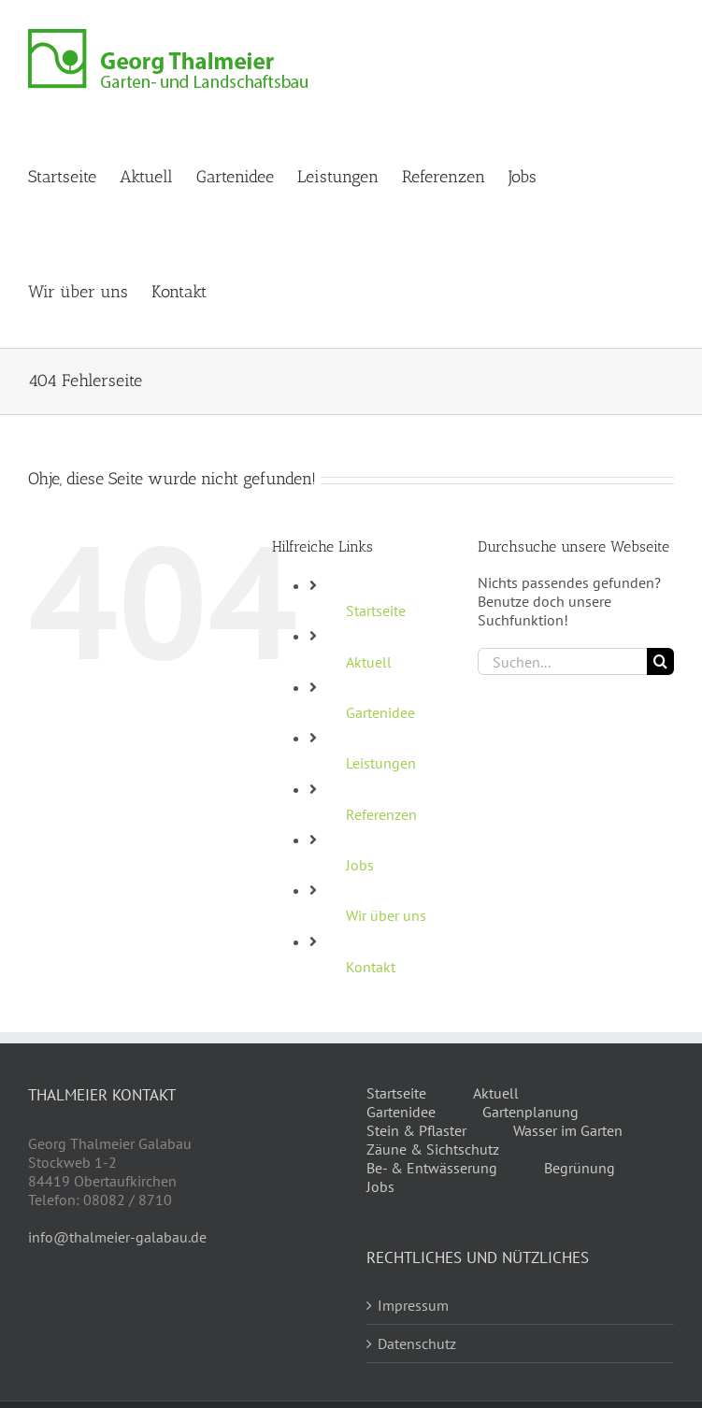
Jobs (360, 864)
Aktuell (369, 662)
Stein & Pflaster (416, 1130)
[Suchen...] (562, 661)
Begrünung (579, 1167)
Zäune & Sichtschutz (432, 1149)
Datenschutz (417, 1343)
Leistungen (381, 763)
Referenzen (381, 814)
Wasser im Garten (568, 1130)
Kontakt (370, 966)
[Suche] (660, 661)
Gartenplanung (530, 1111)
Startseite (376, 610)
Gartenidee (380, 712)
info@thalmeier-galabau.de (117, 1237)
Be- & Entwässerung (431, 1167)
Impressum (413, 1305)
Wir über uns (386, 915)
